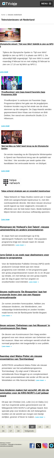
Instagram (45, 445)
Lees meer (5, 126)
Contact (8, 443)
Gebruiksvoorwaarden (6, 446)
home (3, 15)
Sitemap (2, 443)
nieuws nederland (15, 15)
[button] (46, 3)
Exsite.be (4, 444)
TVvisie (51, 445)
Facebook (32, 445)
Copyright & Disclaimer (15, 444)
